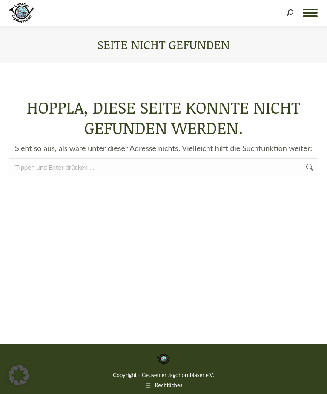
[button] (18, 375)
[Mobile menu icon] (310, 12)
